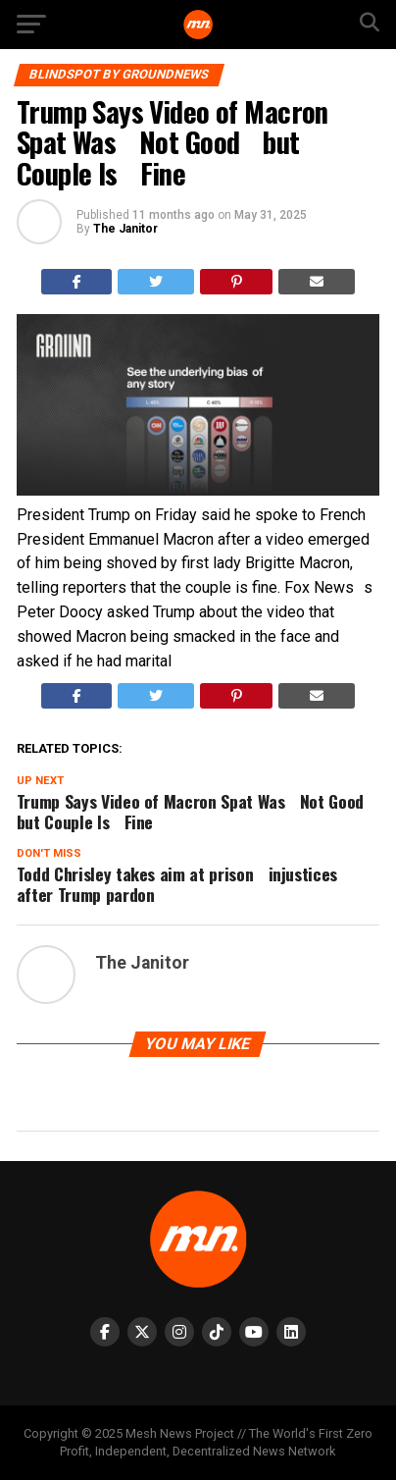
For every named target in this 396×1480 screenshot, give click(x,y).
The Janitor (125, 229)
